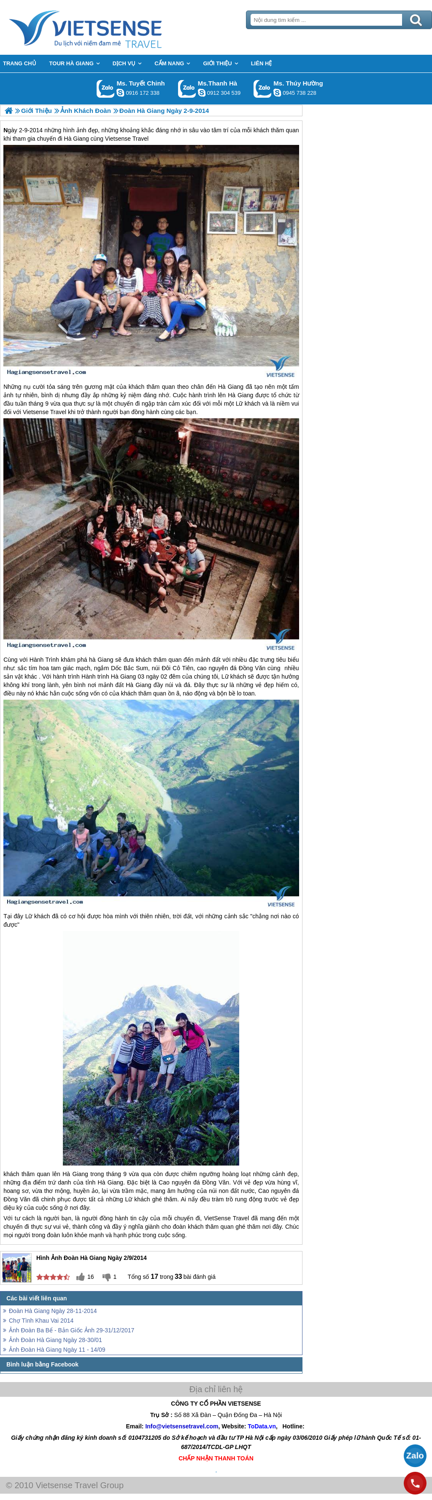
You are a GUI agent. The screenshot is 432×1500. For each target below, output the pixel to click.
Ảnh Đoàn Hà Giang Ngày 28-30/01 (55, 1340)
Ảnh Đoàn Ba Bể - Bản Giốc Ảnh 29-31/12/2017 (71, 1330)
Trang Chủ (106, 27)
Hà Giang (230, 386)
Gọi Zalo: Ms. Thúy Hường (262, 88)
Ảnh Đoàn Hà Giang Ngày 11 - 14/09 (57, 1349)
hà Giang (101, 659)
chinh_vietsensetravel (120, 92)
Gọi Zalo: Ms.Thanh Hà (187, 88)
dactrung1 (277, 92)
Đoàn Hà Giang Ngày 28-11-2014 (53, 1310)
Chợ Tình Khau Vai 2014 (41, 1320)
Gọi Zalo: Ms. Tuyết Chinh (105, 88)
